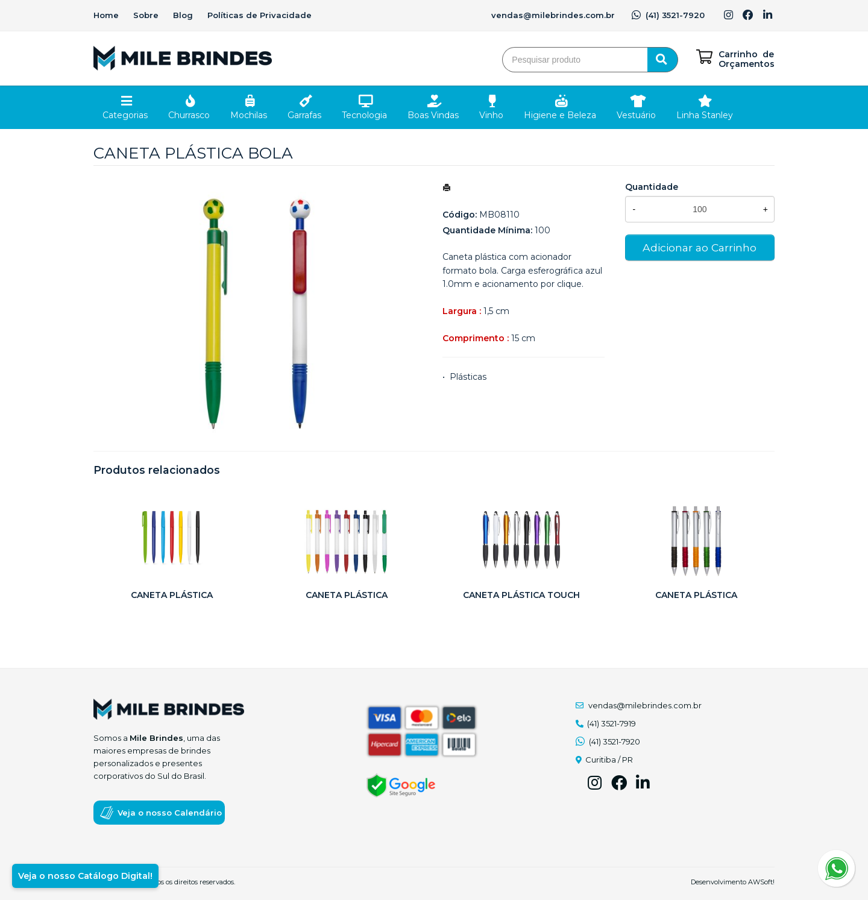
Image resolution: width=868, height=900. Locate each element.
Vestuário (636, 115)
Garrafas (304, 115)
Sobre (146, 15)
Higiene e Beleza (560, 115)
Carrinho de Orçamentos (747, 59)
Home (106, 15)
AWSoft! (761, 882)
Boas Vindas (433, 115)
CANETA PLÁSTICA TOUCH (521, 595)
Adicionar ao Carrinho (699, 247)
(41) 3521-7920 (668, 15)
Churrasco (189, 115)
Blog (183, 15)
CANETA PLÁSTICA (172, 595)
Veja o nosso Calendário (170, 812)
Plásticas (468, 376)
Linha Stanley (704, 115)
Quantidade (651, 186)
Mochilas (248, 115)
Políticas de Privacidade (259, 15)
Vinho (491, 115)
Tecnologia (364, 115)
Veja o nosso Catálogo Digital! (85, 875)
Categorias (125, 115)
